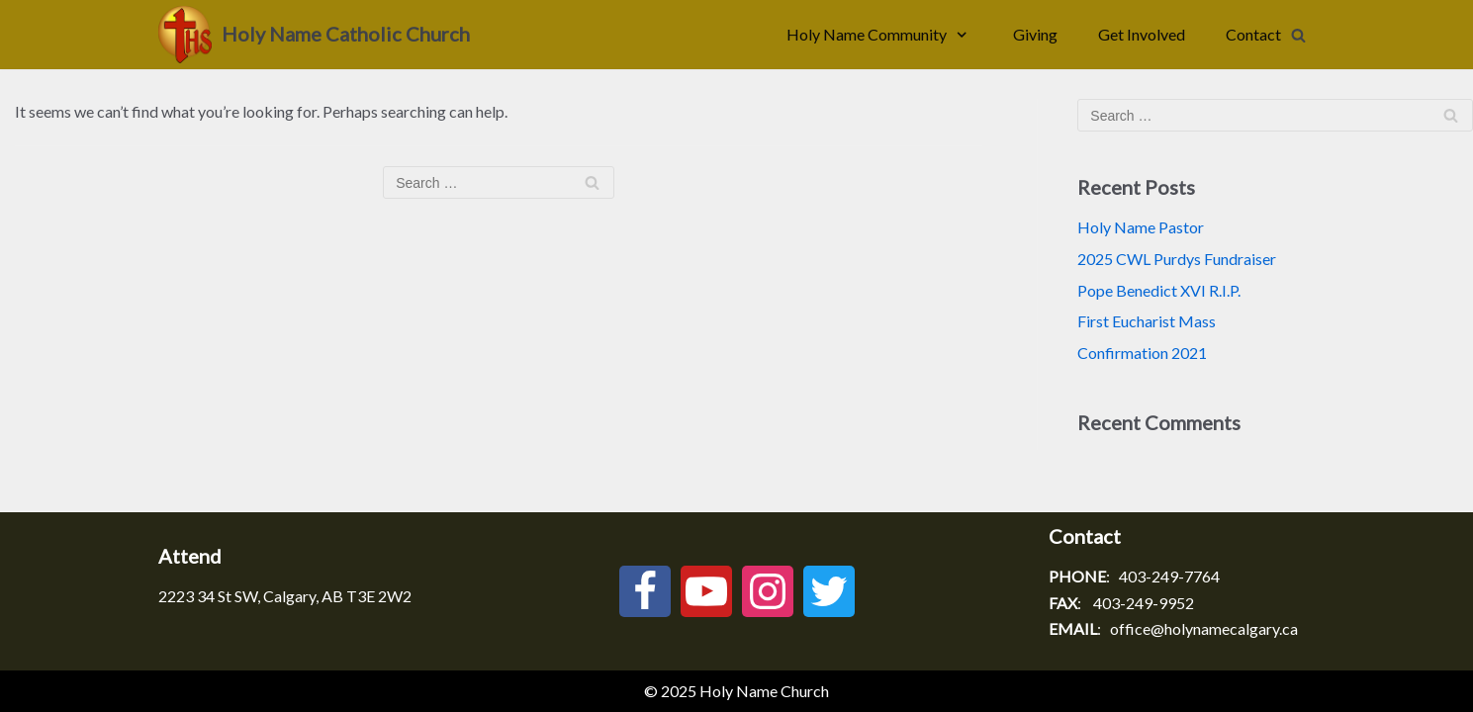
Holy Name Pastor (1140, 227)
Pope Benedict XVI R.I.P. (1159, 290)
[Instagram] (767, 591)
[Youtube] (706, 591)
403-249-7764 (1169, 576)
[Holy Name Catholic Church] (314, 34)
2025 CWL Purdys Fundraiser (1176, 258)
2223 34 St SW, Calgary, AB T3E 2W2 (285, 595)
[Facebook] (645, 591)
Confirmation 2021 (1142, 352)
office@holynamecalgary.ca (1204, 628)
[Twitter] (829, 591)
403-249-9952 (1143, 602)
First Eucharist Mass (1146, 321)
